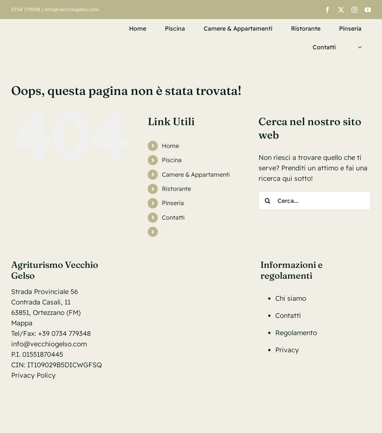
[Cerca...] (315, 200)
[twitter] (341, 10)
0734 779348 (25, 9)
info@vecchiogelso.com (71, 9)
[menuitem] (358, 47)
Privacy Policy (33, 375)
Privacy (287, 350)
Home (170, 145)
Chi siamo (290, 298)
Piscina (172, 160)
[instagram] (354, 10)
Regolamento (296, 332)
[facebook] (328, 10)
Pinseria (173, 203)
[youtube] (368, 10)
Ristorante (176, 188)
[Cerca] (268, 200)
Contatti (173, 217)
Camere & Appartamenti (196, 174)
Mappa (21, 323)
